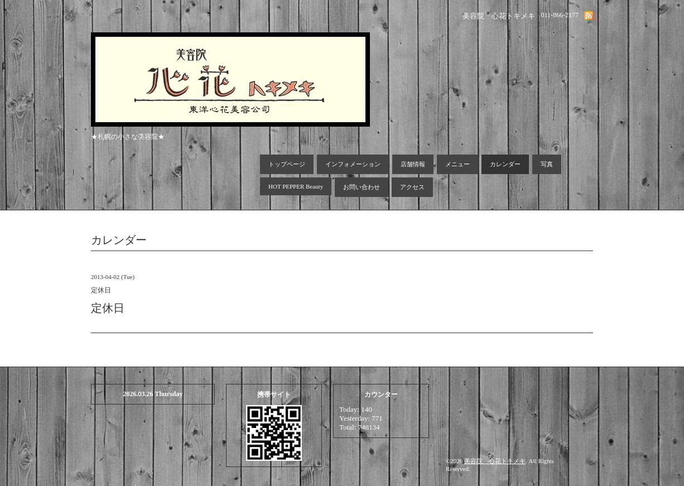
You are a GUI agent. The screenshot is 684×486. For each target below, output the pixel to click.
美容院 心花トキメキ (495, 461)
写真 (547, 164)
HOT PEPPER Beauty (295, 186)
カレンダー (505, 164)
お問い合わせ (361, 187)
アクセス (412, 187)
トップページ (286, 164)
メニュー (457, 164)
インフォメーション (352, 164)
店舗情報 (413, 164)
